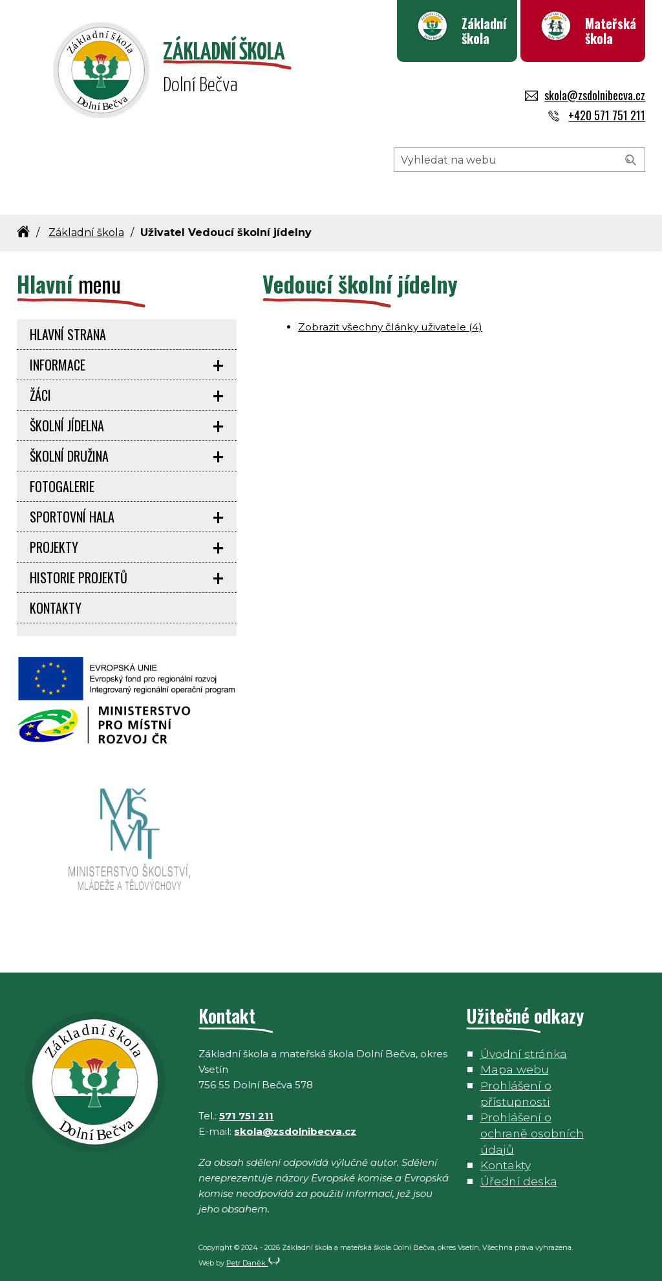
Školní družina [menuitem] (69, 456)
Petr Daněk (253, 1262)
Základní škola (484, 31)
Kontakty (505, 1165)
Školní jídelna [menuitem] (67, 425)
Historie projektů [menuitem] (78, 577)
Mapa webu (514, 1069)
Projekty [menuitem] (54, 547)
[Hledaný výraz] (519, 159)
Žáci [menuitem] (40, 395)
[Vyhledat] (631, 160)
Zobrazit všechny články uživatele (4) (390, 327)
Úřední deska (518, 1181)
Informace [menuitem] (57, 364)
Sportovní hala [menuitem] (72, 516)
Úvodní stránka (523, 1053)
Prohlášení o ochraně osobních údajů (532, 1133)
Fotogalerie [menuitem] (62, 486)
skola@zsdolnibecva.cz (585, 95)
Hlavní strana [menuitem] (68, 334)
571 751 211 (246, 1116)
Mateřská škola (610, 31)
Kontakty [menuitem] (55, 608)
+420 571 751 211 (595, 115)
